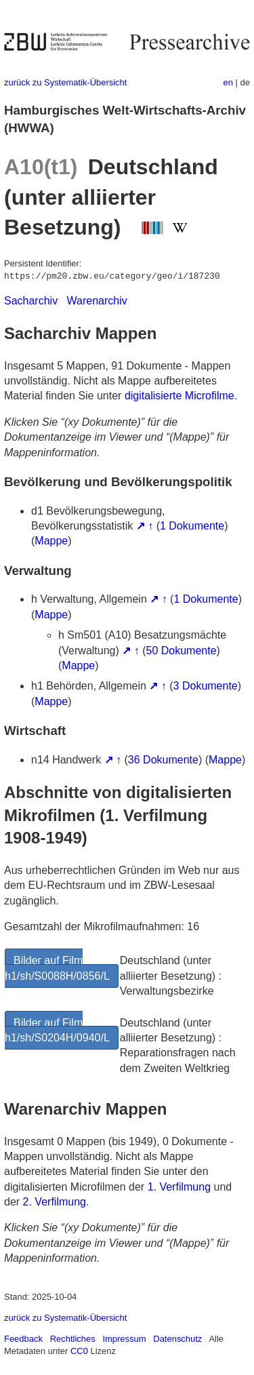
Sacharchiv (31, 300)
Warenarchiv (97, 300)
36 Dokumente (163, 759)
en (228, 82)
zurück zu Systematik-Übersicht (65, 82)
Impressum (124, 1339)
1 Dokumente (192, 526)
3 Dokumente (205, 686)
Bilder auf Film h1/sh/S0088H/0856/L (57, 968)
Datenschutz (177, 1339)
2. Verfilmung (54, 1202)
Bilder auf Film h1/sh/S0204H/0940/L (57, 1030)
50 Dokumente (181, 650)
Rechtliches (73, 1339)
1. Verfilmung (179, 1187)
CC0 (79, 1351)
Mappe (51, 540)
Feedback (23, 1339)
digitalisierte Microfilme (179, 395)
